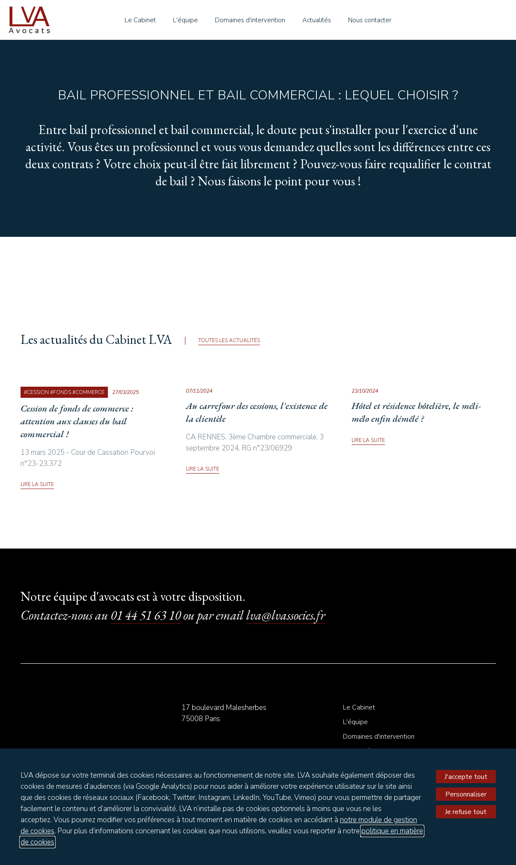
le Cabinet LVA (29, 19)
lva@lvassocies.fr (285, 615)
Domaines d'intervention (250, 20)
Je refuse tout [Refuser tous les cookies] (465, 812)
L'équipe (185, 20)
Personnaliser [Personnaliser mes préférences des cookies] (465, 794)
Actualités (316, 20)
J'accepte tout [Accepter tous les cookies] (465, 776)
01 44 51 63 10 (145, 615)
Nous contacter (369, 20)
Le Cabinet (140, 20)
